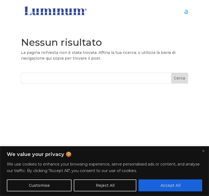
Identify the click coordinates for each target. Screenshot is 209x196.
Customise (39, 185)
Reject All (105, 185)
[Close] (203, 151)
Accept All (170, 185)
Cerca (179, 78)
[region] (104, 171)
